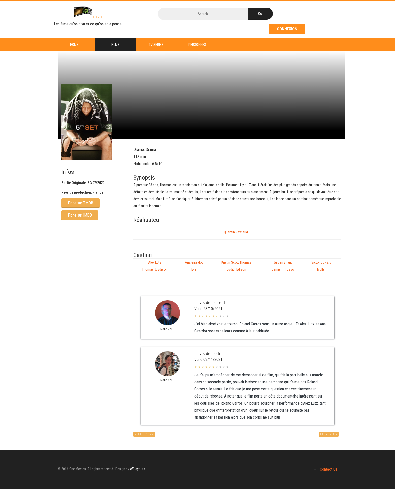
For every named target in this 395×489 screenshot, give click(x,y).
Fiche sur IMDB (80, 215)
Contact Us (328, 469)
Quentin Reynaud (236, 232)
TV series (156, 45)
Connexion (287, 29)
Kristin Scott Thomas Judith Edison (236, 265)
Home (74, 45)
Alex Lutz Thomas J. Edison (155, 265)
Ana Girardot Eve (194, 265)
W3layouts (137, 469)
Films (115, 45)
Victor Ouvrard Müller (321, 265)
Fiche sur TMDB (80, 203)
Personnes (197, 45)
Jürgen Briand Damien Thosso (283, 265)
